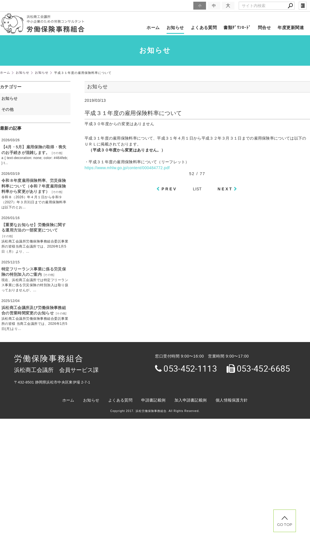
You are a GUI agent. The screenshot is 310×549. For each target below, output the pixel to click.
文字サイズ (182, 5)
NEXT (225, 189)
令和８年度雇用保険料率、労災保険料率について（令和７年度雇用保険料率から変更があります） (33, 186)
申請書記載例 (153, 400)
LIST (197, 189)
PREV (169, 189)
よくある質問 (204, 27)
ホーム (153, 27)
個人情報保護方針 (232, 400)
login (303, 6)
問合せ (264, 27)
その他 (9, 109)
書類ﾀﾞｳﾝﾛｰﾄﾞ (237, 27)
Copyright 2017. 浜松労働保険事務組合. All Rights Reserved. (155, 411)
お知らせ (175, 27)
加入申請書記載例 (190, 400)
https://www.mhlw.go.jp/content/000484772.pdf (127, 168)
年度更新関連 (291, 27)
